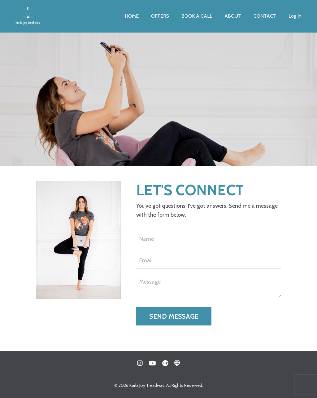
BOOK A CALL (196, 16)
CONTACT (265, 16)
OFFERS (160, 16)
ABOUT (232, 16)
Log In (295, 16)
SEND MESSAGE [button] (173, 316)
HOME (132, 16)
